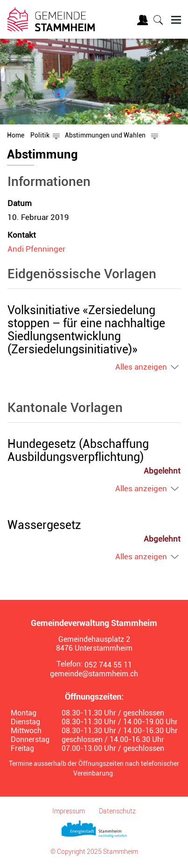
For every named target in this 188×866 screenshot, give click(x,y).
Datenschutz (117, 811)
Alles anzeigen (141, 366)
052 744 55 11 (108, 664)
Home (15, 135)
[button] (39, 135)
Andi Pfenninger (36, 249)
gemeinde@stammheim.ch (94, 673)
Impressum (68, 811)
